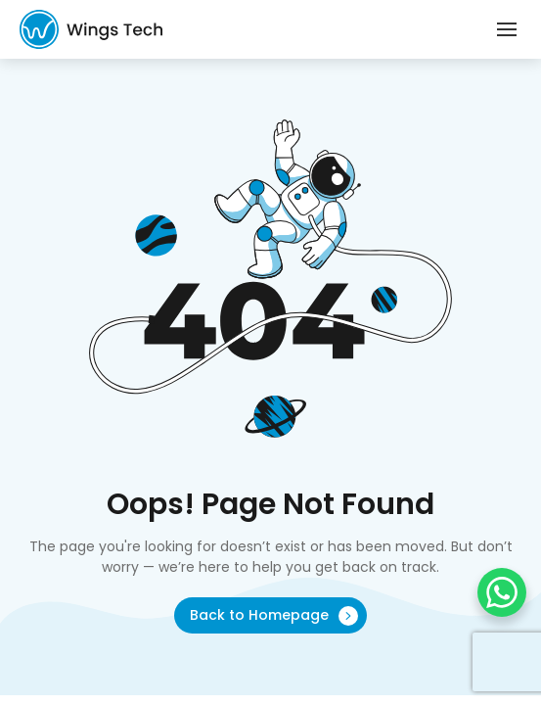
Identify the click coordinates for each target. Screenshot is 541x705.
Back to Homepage (274, 615)
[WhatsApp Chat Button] (501, 592)
